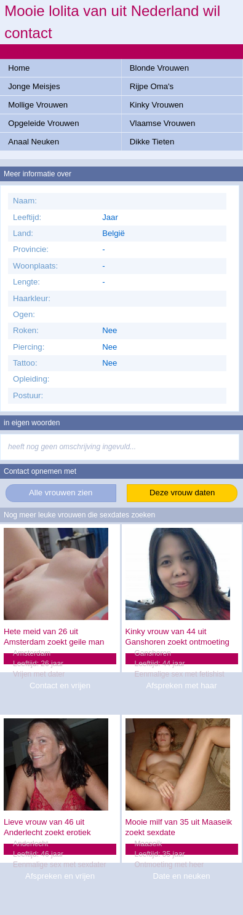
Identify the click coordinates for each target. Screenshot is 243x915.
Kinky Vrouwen (156, 104)
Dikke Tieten (152, 141)
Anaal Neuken (33, 141)
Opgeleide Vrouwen (43, 123)
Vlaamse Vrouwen (163, 123)
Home (19, 68)
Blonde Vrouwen (159, 68)
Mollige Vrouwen (38, 104)
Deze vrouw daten (182, 492)
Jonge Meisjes (34, 86)
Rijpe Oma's (151, 86)
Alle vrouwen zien (60, 492)
